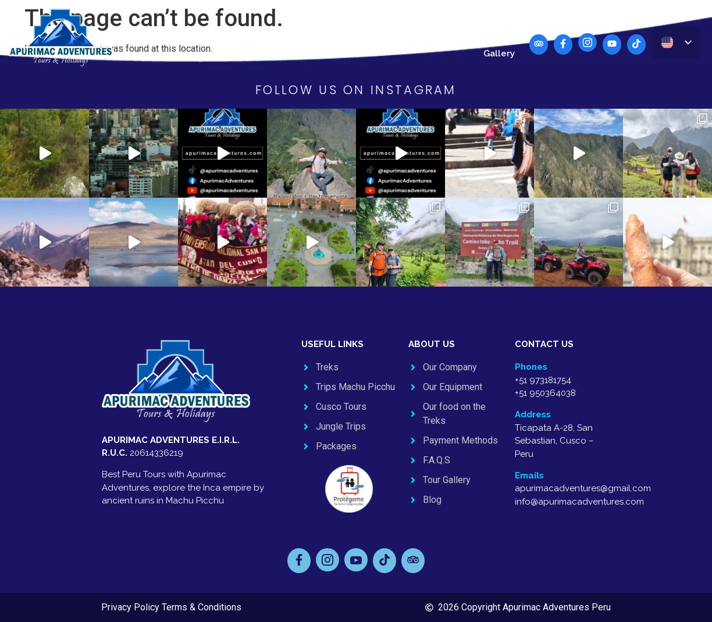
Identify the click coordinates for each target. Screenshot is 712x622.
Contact (459, 36)
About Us (410, 36)
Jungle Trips (299, 36)
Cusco (246, 36)
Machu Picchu (191, 36)
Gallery (499, 53)
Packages (358, 36)
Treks (138, 36)
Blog (499, 36)
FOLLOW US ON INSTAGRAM (356, 89)
